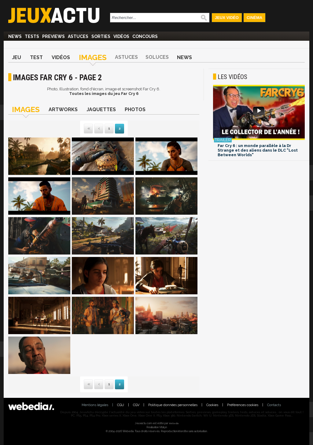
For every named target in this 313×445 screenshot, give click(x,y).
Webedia (174, 423)
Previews (53, 36)
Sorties (100, 36)
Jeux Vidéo (227, 17)
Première (88, 129)
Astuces (78, 36)
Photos (135, 109)
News (15, 36)
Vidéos (121, 36)
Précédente (98, 129)
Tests (32, 36)
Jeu (16, 57)
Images (93, 57)
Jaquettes (101, 109)
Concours (145, 36)
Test (36, 57)
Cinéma (254, 17)
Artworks (63, 109)
